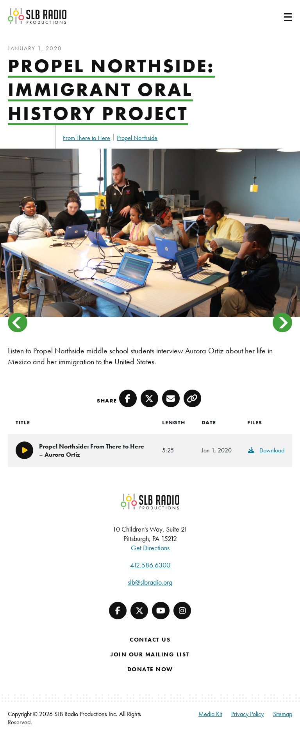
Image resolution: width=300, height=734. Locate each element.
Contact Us (150, 640)
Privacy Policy (247, 714)
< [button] (17, 322)
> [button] (282, 322)
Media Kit (210, 714)
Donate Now (150, 669)
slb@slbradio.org (150, 582)
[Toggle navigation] (278, 16)
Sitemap (282, 714)
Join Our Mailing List (150, 654)
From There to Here (86, 138)
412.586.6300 (150, 564)
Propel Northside (137, 138)
